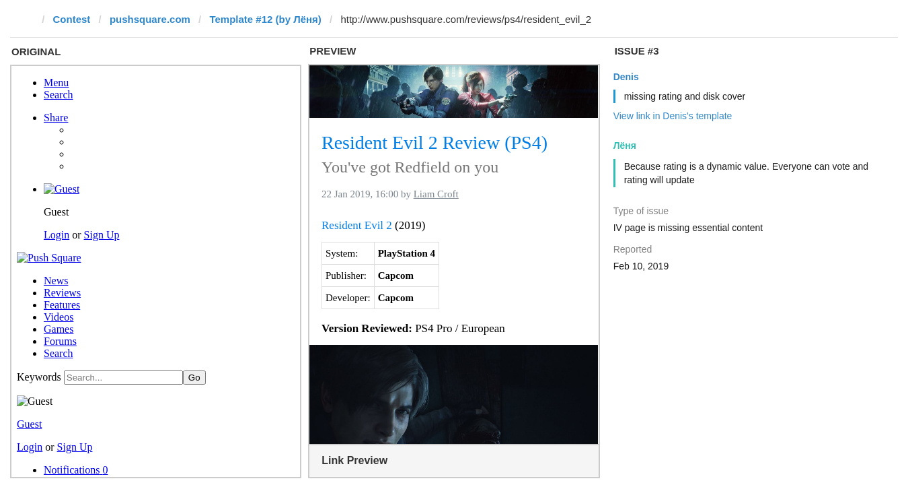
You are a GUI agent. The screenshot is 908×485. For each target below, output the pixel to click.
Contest (72, 19)
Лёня (624, 145)
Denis (626, 76)
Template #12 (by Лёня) (265, 19)
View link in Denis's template (672, 115)
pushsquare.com (150, 19)
